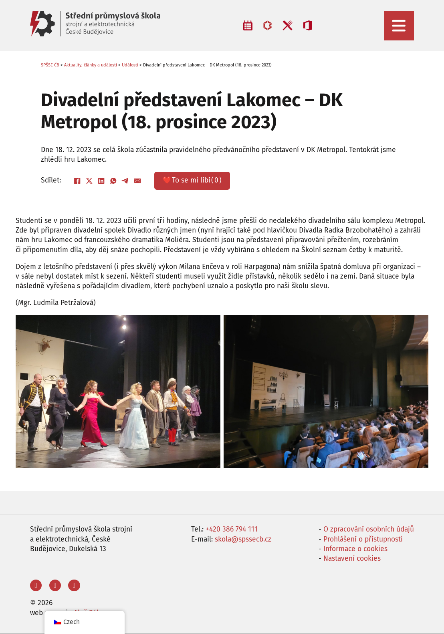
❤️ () (192, 180)
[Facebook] (77, 181)
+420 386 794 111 (232, 529)
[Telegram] (125, 181)
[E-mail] (137, 181)
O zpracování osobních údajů (368, 529)
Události (130, 65)
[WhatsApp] (113, 181)
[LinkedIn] (101, 181)
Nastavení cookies (352, 558)
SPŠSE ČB (50, 65)
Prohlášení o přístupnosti (363, 539)
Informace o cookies (355, 549)
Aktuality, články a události (90, 65)
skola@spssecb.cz (243, 539)
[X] (89, 181)
